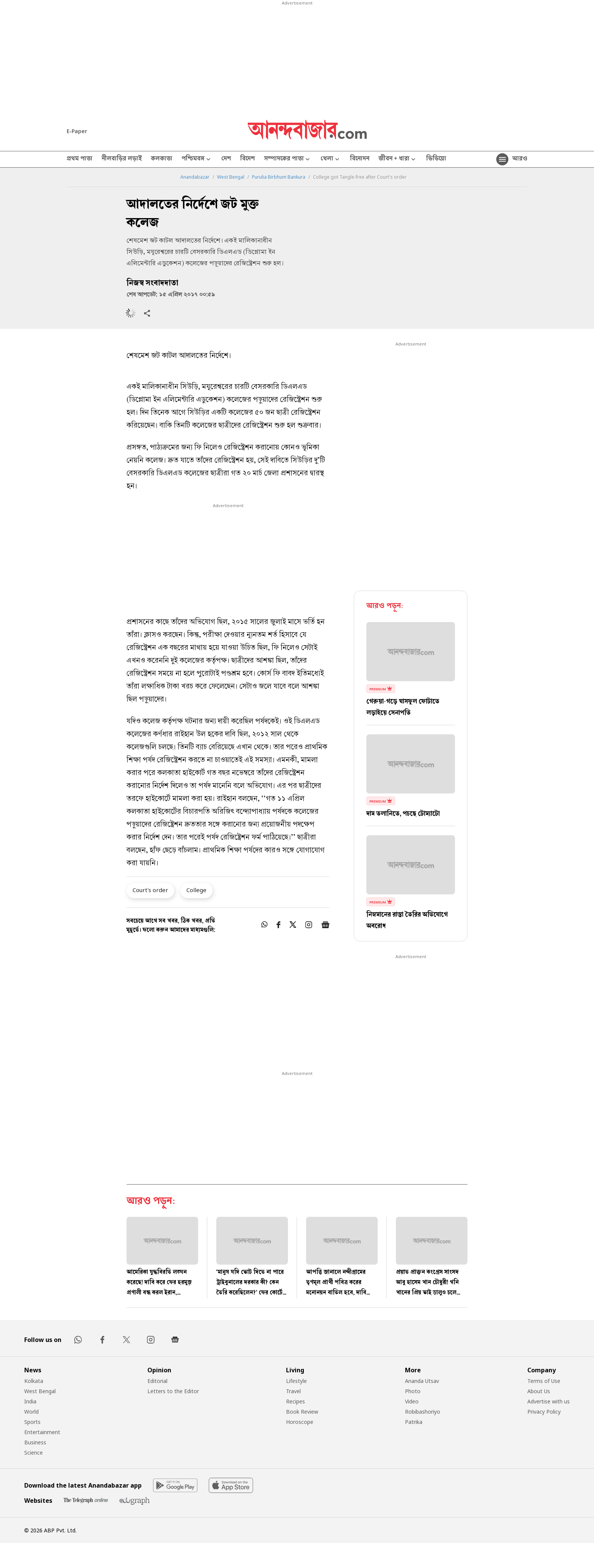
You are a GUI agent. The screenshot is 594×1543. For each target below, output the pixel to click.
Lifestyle (296, 1380)
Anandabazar (194, 177)
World (31, 1411)
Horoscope (299, 1421)
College (196, 890)
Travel (293, 1391)
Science (33, 1452)
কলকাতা (161, 159)
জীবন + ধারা (397, 159)
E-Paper (77, 131)
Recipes (295, 1401)
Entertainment (42, 1432)
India (30, 1401)
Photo (412, 1391)
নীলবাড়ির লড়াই (122, 159)
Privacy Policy (544, 1411)
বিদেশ (247, 159)
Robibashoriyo (422, 1411)
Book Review (302, 1411)
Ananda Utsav (422, 1380)
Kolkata (33, 1380)
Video (412, 1401)
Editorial (157, 1380)
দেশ (226, 159)
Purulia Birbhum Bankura (278, 177)
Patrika (413, 1421)
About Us (538, 1391)
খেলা (330, 159)
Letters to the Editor (173, 1391)
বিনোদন (359, 159)
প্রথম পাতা (79, 159)
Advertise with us (548, 1401)
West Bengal (230, 177)
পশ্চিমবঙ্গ (196, 159)
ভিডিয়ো (436, 159)
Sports (32, 1421)
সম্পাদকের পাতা (287, 159)
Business (35, 1442)
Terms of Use (543, 1380)
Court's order (150, 890)
